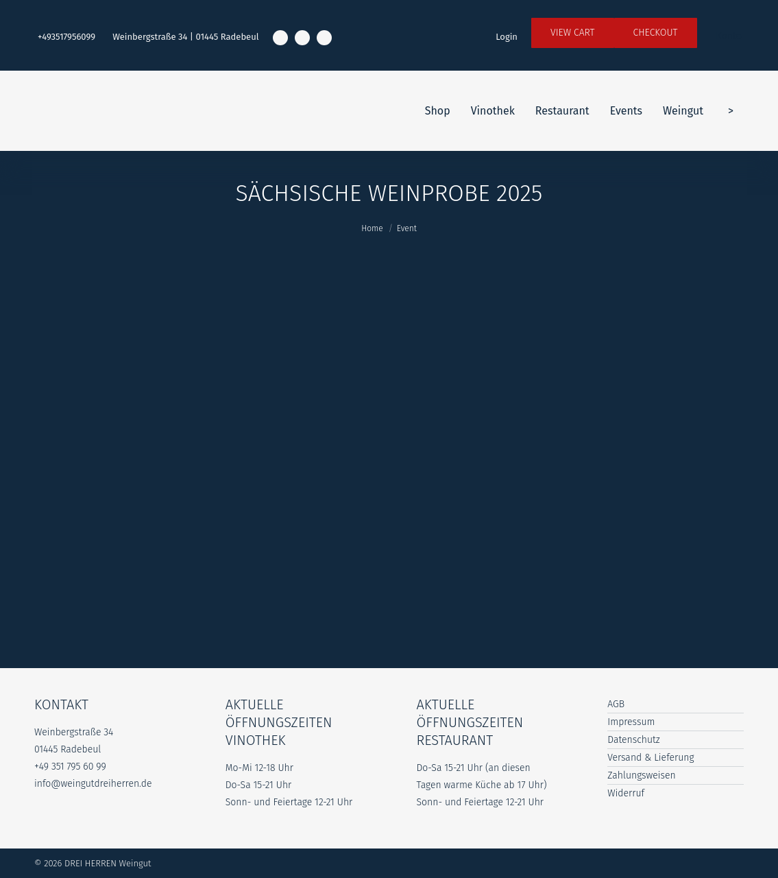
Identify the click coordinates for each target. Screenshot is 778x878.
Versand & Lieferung (650, 757)
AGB (615, 704)
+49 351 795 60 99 (70, 766)
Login (507, 37)
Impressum (631, 722)
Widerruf (625, 793)
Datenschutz (633, 740)
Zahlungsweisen (641, 775)
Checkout (655, 32)
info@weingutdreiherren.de (93, 784)
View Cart (572, 32)
